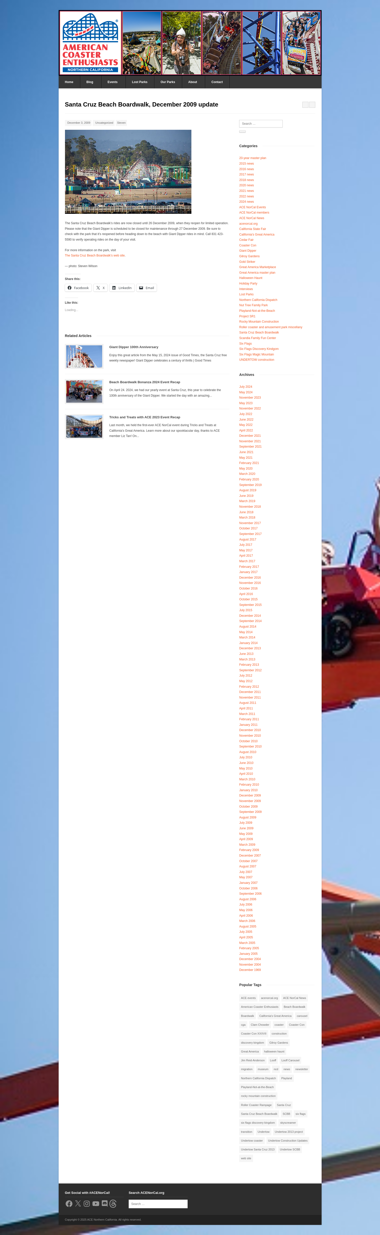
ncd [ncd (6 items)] (276, 1069)
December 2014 (250, 616)
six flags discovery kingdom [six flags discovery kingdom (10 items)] (258, 1122)
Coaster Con (247, 245)
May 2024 (246, 392)
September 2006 (250, 893)
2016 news (246, 169)
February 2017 (249, 567)
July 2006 (245, 904)
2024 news (246, 201)
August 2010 (247, 752)
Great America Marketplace (257, 267)
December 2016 (250, 577)
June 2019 (246, 496)
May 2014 (246, 632)
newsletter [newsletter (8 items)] (301, 1069)
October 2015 (248, 599)
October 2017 (248, 528)
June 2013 (246, 654)
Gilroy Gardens (249, 256)
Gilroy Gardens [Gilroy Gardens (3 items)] (278, 1042)
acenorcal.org (248, 223)
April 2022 (246, 430)
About (192, 82)
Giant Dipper (247, 250)
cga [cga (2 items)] (243, 1024)
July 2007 (245, 872)
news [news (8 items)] (286, 1069)
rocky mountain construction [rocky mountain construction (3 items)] (258, 1095)
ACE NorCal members (254, 212)
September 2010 (250, 746)
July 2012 (245, 675)
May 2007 (246, 877)
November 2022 (250, 408)
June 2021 (246, 452)
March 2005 (247, 943)
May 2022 (246, 425)
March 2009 (247, 844)
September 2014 (250, 621)
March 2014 (247, 637)
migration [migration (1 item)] (246, 1069)
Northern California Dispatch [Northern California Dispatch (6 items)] (258, 1078)
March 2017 (247, 561)
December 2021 (250, 436)
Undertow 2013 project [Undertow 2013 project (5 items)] (289, 1131)
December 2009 (250, 795)
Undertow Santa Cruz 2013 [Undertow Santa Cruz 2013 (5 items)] (258, 1149)
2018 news (246, 180)
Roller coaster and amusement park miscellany (270, 327)
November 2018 (250, 506)
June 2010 (246, 763)
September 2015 (250, 605)
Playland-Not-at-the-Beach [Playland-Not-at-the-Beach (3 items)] (257, 1087)
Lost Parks (139, 82)
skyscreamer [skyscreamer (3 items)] (288, 1122)
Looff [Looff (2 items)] (273, 1060)
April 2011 (246, 708)
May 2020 (246, 468)
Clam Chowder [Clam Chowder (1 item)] (260, 1024)
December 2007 (250, 855)
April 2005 (246, 937)
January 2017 (248, 572)
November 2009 (250, 801)
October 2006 (248, 888)
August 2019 (247, 490)
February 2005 (249, 948)
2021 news (246, 191)
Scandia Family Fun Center (257, 338)
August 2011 (247, 703)
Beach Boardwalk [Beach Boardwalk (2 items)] (294, 1006)
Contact (217, 82)
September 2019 (250, 485)
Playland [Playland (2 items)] (286, 1078)
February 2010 (249, 784)
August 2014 (247, 626)
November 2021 (250, 441)
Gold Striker (247, 262)
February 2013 (249, 664)
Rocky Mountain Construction (259, 321)
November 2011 (250, 697)
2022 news (246, 196)
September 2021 (250, 446)
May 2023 (246, 403)
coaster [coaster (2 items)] (279, 1024)
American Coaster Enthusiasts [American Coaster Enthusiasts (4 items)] (259, 1006)
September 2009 (250, 812)
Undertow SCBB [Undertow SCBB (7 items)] (290, 1149)
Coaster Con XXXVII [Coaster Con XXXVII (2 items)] (253, 1033)
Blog (89, 82)
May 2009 (246, 834)
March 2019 (247, 501)
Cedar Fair (246, 240)
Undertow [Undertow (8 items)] (264, 1131)
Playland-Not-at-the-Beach (257, 311)
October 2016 (248, 588)
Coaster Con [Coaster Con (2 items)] (297, 1024)
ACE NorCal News (251, 218)
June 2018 (246, 512)
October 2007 (248, 861)
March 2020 (247, 474)
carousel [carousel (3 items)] (302, 1015)
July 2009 (245, 823)
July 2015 (245, 610)
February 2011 (249, 719)
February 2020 (249, 479)
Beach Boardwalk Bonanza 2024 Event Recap (144, 382)
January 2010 (248, 790)
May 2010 (246, 768)
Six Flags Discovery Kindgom (259, 349)
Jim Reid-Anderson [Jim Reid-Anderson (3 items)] (253, 1060)
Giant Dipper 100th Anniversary (133, 347)
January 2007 (248, 883)
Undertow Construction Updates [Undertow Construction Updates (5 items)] (288, 1140)
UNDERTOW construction (256, 360)
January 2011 (248, 725)
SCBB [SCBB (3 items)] (286, 1113)
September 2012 (250, 670)
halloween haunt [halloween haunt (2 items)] (274, 1051)
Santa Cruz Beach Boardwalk (259, 332)
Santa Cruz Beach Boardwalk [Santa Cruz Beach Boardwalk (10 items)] (259, 1113)
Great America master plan (257, 272)
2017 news (246, 174)
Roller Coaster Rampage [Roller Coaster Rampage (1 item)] (256, 1105)
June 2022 (246, 419)
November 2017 (250, 523)
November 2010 (250, 735)
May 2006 (246, 910)
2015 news (246, 163)
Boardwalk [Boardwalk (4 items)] (247, 1015)
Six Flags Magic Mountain (256, 354)
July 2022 (245, 414)
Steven (121, 122)
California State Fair (252, 229)
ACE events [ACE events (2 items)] (248, 997)
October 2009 (248, 806)
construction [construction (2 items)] (279, 1033)
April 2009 (246, 839)
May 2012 (246, 681)
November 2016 (250, 583)
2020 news (246, 185)
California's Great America (256, 234)
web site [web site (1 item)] (246, 1158)
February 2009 (249, 850)
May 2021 (246, 457)
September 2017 (250, 534)
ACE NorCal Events (252, 207)
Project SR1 (247, 316)
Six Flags (245, 343)
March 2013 (247, 659)
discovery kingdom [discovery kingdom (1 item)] (252, 1042)
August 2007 (247, 866)
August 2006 (247, 899)
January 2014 (248, 643)
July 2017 (245, 545)
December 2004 (250, 959)
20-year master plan (252, 158)
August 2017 (247, 539)
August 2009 (247, 817)
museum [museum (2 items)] (263, 1069)
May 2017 (246, 550)
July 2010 (245, 757)
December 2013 (250, 648)
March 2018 (247, 517)
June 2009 (246, 828)
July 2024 (245, 387)
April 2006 (246, 915)
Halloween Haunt (250, 278)
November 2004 (250, 964)
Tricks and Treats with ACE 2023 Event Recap (144, 417)
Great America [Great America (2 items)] (250, 1051)
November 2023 (250, 397)
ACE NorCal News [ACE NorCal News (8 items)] (294, 997)
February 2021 (249, 463)
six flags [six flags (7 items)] (301, 1113)
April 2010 (246, 774)
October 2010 (248, 741)
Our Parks (168, 82)
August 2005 (247, 926)
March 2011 (247, 714)
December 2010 (250, 730)
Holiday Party (248, 283)
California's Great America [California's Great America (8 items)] (275, 1015)
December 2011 (250, 692)
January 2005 (248, 954)
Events (113, 82)
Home (69, 82)
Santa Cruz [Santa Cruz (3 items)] (284, 1105)
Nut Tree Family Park (253, 305)
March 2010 (247, 779)
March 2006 (247, 921)
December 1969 (250, 970)
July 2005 (245, 932)
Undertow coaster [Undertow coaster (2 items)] (252, 1140)
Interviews (246, 289)
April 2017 (246, 555)
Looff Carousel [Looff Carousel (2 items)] (290, 1060)
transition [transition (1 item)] (246, 1131)
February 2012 (249, 686)
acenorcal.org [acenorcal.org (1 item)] (269, 997)
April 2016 (246, 594)
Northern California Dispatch (258, 300)
